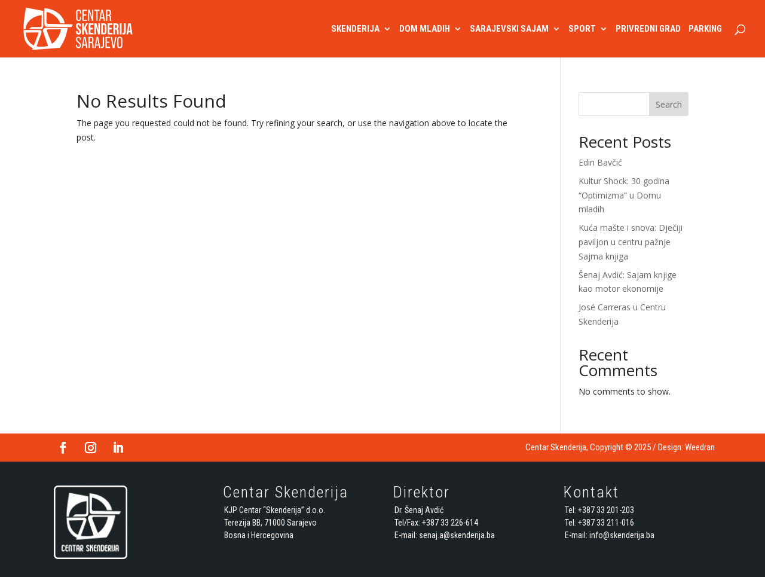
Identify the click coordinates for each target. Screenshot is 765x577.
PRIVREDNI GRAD (648, 29)
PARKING (705, 29)
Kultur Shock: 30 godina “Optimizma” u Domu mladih (624, 195)
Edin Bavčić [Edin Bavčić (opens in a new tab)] (600, 162)
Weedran (700, 447)
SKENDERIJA (355, 29)
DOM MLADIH (424, 29)
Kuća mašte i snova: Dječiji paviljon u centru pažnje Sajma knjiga (631, 242)
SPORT (582, 29)
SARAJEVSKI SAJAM (509, 29)
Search (669, 104)
